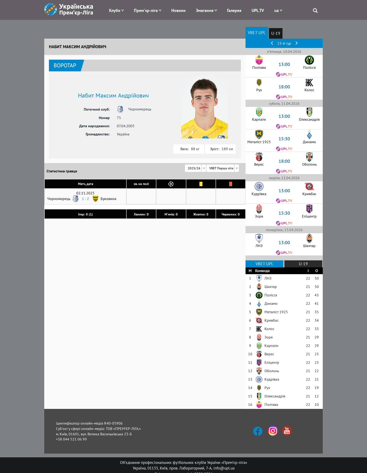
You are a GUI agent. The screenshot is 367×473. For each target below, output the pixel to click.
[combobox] (195, 168)
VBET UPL (257, 32)
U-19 (275, 33)
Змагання (204, 10)
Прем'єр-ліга (146, 10)
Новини (178, 10)
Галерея (234, 10)
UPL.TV (258, 10)
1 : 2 (85, 198)
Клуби (114, 10)
